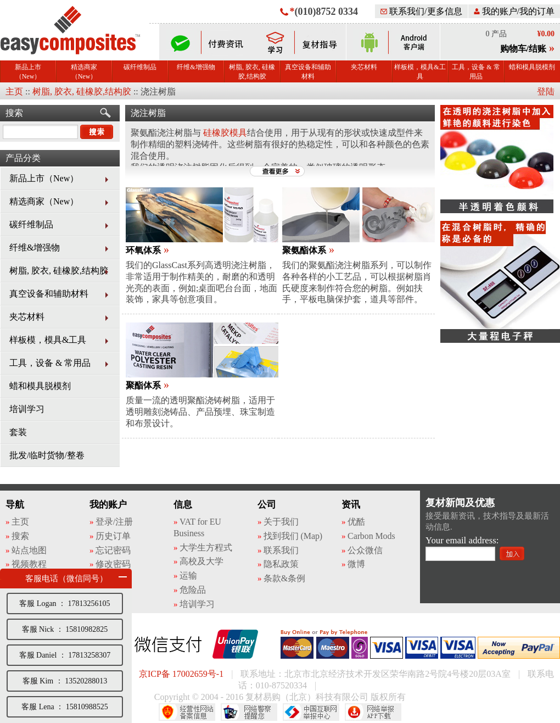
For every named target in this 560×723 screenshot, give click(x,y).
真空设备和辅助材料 (308, 71)
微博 (356, 564)
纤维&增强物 (196, 67)
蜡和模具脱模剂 (532, 67)
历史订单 (113, 536)
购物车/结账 (523, 48)
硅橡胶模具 (225, 132)
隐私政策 (281, 564)
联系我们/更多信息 (421, 11)
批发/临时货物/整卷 (47, 455)
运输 (188, 575)
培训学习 (26, 409)
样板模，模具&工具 (419, 71)
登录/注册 (114, 521)
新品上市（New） (28, 71)
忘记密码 (113, 550)
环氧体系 (143, 250)
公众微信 (365, 550)
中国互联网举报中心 (311, 712)
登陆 (546, 91)
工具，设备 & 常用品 (476, 71)
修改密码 (113, 564)
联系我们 (281, 550)
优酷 (356, 521)
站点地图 (29, 550)
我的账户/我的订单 (514, 11)
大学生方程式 (206, 547)
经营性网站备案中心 (187, 712)
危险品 (193, 589)
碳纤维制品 (140, 67)
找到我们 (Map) (293, 536)
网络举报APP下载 (373, 712)
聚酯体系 (143, 385)
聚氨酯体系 (304, 250)
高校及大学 (201, 561)
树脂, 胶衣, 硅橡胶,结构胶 (252, 71)
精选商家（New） (84, 71)
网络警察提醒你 (249, 712)
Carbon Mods (371, 536)
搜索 (14, 113)
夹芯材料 (364, 67)
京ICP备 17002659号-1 (181, 673)
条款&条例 (284, 578)
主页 (14, 91)
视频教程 (29, 564)
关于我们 (281, 521)
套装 (18, 432)
